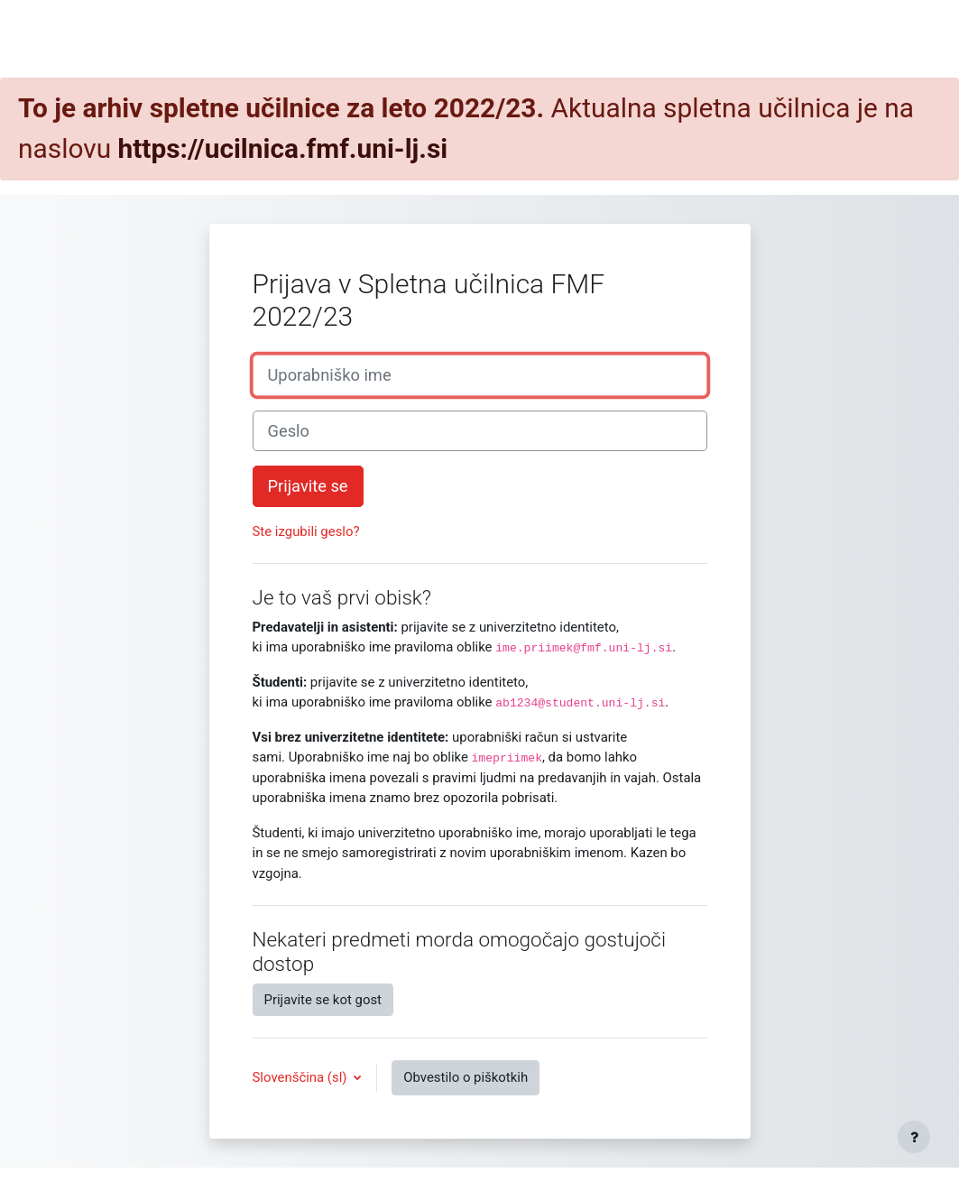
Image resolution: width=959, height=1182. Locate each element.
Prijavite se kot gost (323, 1000)
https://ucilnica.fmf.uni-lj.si (283, 148)
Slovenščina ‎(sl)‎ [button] (302, 1077)
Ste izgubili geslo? (306, 531)
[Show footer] (914, 1137)
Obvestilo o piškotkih (465, 1077)
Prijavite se (308, 485)
